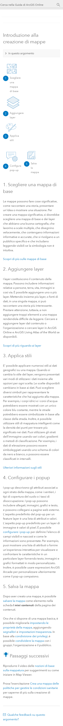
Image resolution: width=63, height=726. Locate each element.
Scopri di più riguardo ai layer (22, 345)
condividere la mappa (29, 640)
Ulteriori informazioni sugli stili (22, 467)
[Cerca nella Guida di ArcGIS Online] (28, 5)
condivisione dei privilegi (31, 636)
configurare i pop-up (16, 532)
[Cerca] (58, 5)
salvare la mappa (14, 601)
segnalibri (9, 632)
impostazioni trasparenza (35, 632)
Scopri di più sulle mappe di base (25, 259)
